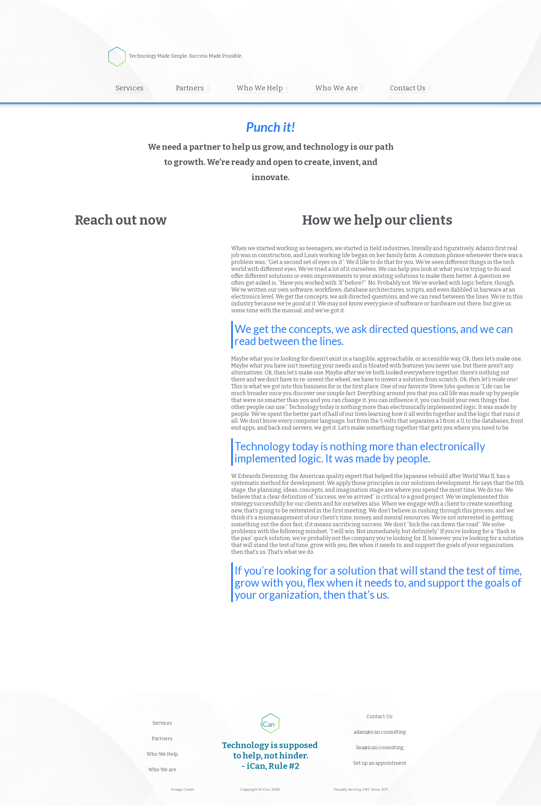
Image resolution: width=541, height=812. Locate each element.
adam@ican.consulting (380, 732)
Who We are (162, 770)
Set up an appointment (379, 763)
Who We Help (162, 754)
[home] (118, 56)
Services (162, 723)
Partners (162, 739)
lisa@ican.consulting (379, 748)
